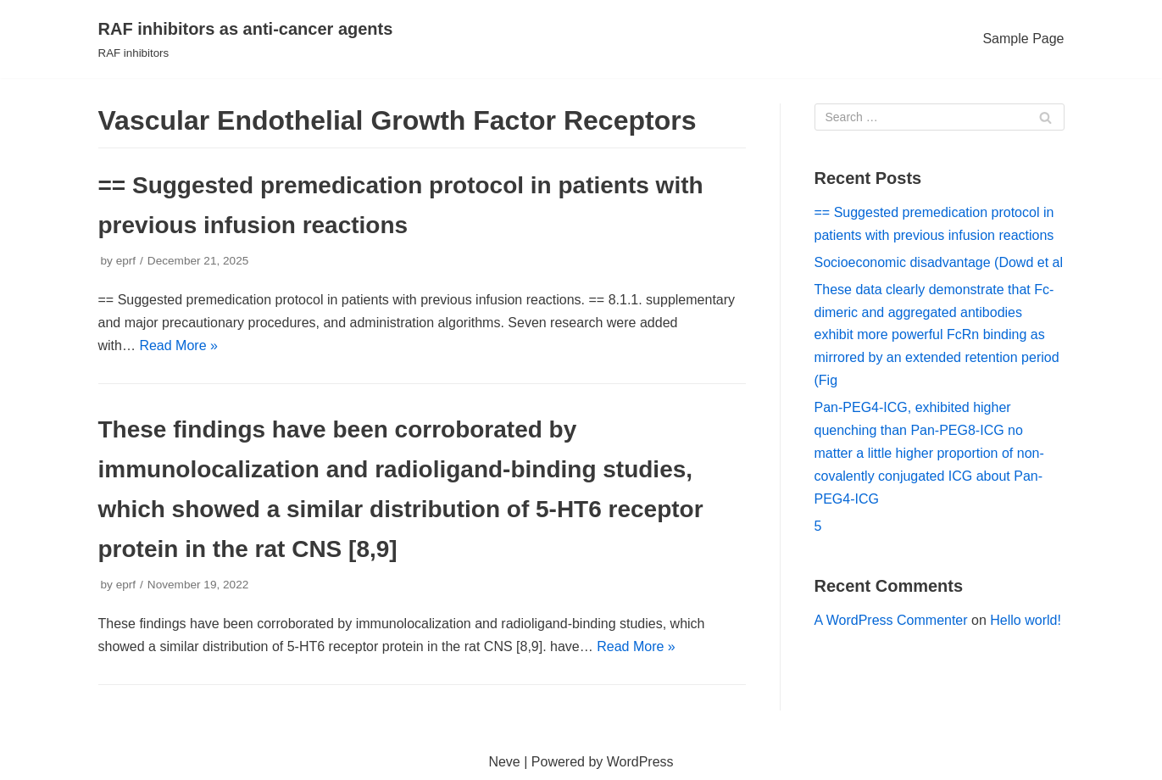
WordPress (640, 762)
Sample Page (1023, 38)
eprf (126, 260)
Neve (504, 762)
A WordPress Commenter (891, 620)
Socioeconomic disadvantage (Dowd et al (939, 262)
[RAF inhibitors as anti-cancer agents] (245, 39)
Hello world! (1025, 620)
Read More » (178, 345)
